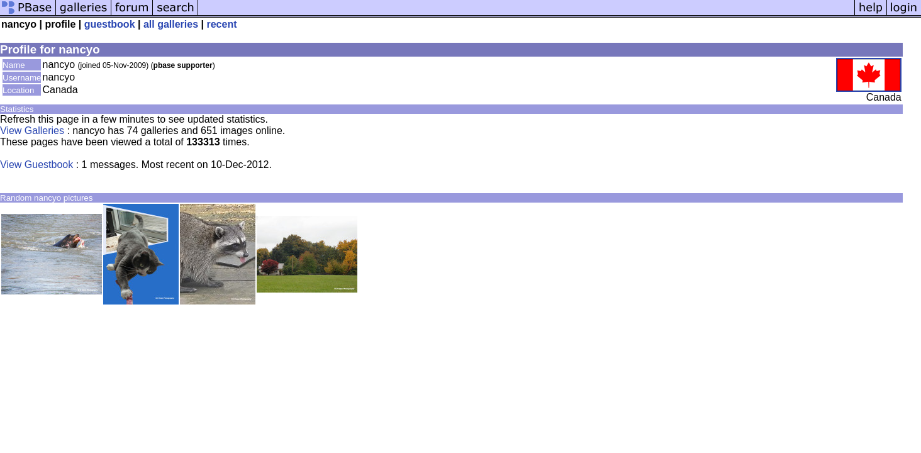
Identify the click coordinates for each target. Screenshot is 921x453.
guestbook (109, 24)
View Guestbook (36, 164)
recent (221, 24)
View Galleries (32, 130)
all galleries (170, 24)
